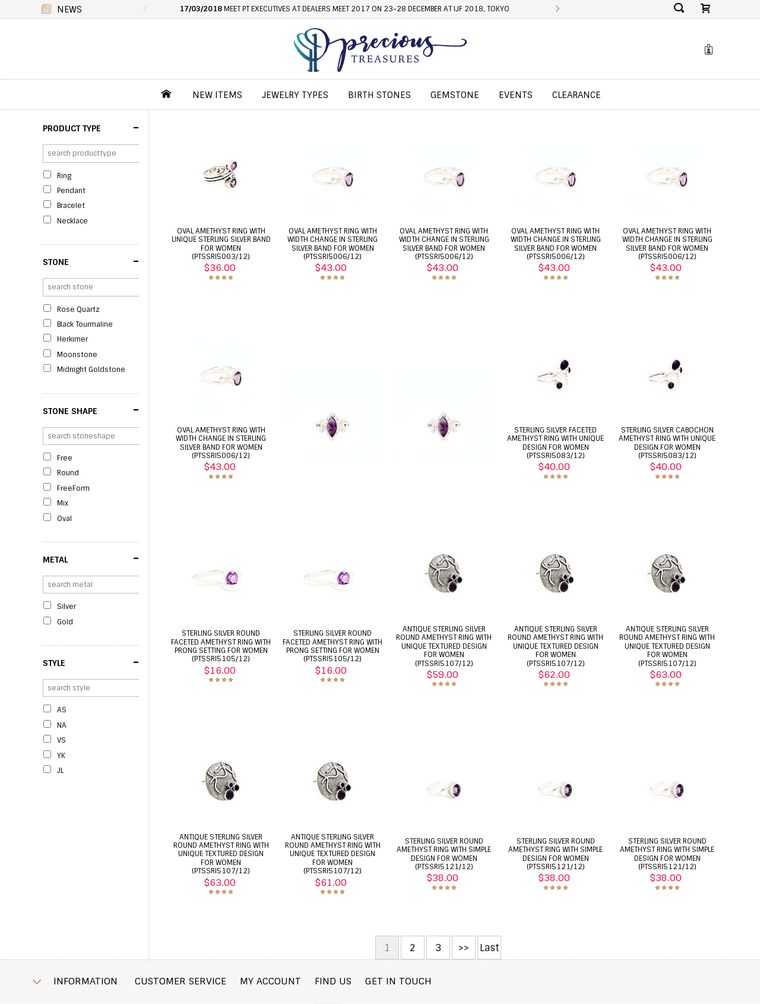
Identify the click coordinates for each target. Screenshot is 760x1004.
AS (61, 710)
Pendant (71, 191)
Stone (91, 261)
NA (61, 725)
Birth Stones (379, 95)
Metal (91, 558)
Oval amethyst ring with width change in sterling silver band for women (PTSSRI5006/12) (332, 243)
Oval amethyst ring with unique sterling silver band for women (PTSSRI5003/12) (221, 243)
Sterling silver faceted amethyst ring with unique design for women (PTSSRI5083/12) (555, 442)
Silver (66, 606)
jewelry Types (295, 95)
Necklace (72, 221)
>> (463, 948)
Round (68, 473)
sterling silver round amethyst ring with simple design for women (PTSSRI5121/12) (444, 854)
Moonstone (77, 355)
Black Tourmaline (85, 324)
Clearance (576, 95)
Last (489, 948)
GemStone (454, 95)
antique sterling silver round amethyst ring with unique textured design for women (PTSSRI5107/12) (444, 646)
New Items (217, 95)
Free (64, 458)
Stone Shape (91, 410)
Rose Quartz (78, 309)
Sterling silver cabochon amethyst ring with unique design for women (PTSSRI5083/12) (667, 442)
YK (61, 756)
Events (516, 95)
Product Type (91, 127)
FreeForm (73, 488)
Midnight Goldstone (91, 369)
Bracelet (71, 205)
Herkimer (72, 339)
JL (60, 770)
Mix (62, 503)
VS (61, 740)
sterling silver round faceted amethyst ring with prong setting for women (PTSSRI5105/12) (221, 646)
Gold (65, 622)
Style (91, 662)
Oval (64, 518)
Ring (64, 176)
